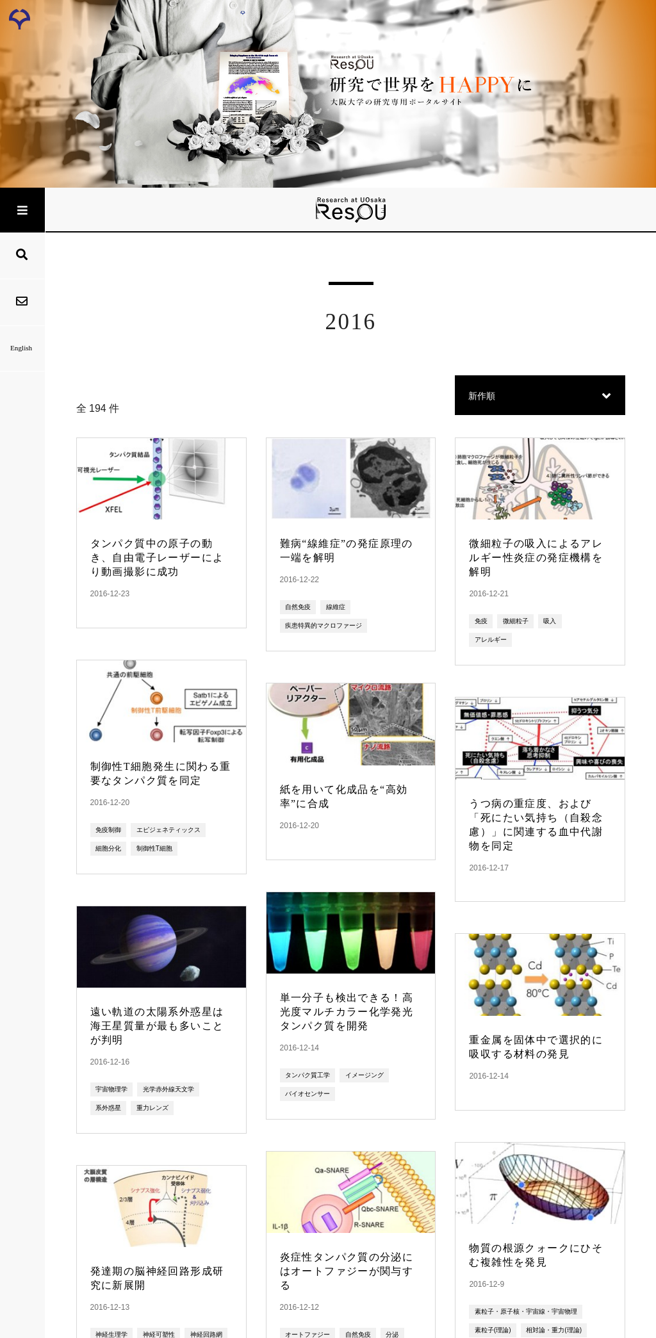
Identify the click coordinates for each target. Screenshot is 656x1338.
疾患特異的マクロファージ (323, 625)
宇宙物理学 (111, 1089)
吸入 (549, 620)
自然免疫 (298, 606)
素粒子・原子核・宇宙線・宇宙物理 (526, 1311)
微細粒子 (516, 620)
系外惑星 (108, 1107)
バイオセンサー (307, 1093)
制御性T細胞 (154, 848)
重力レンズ (152, 1107)
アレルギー (491, 639)
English (22, 348)
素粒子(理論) (493, 1330)
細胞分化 (108, 848)
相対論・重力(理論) (554, 1330)
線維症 (335, 606)
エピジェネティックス (168, 829)
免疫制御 (108, 829)
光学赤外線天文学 (168, 1089)
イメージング (364, 1075)
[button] (540, 396)
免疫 (481, 620)
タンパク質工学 (307, 1075)
